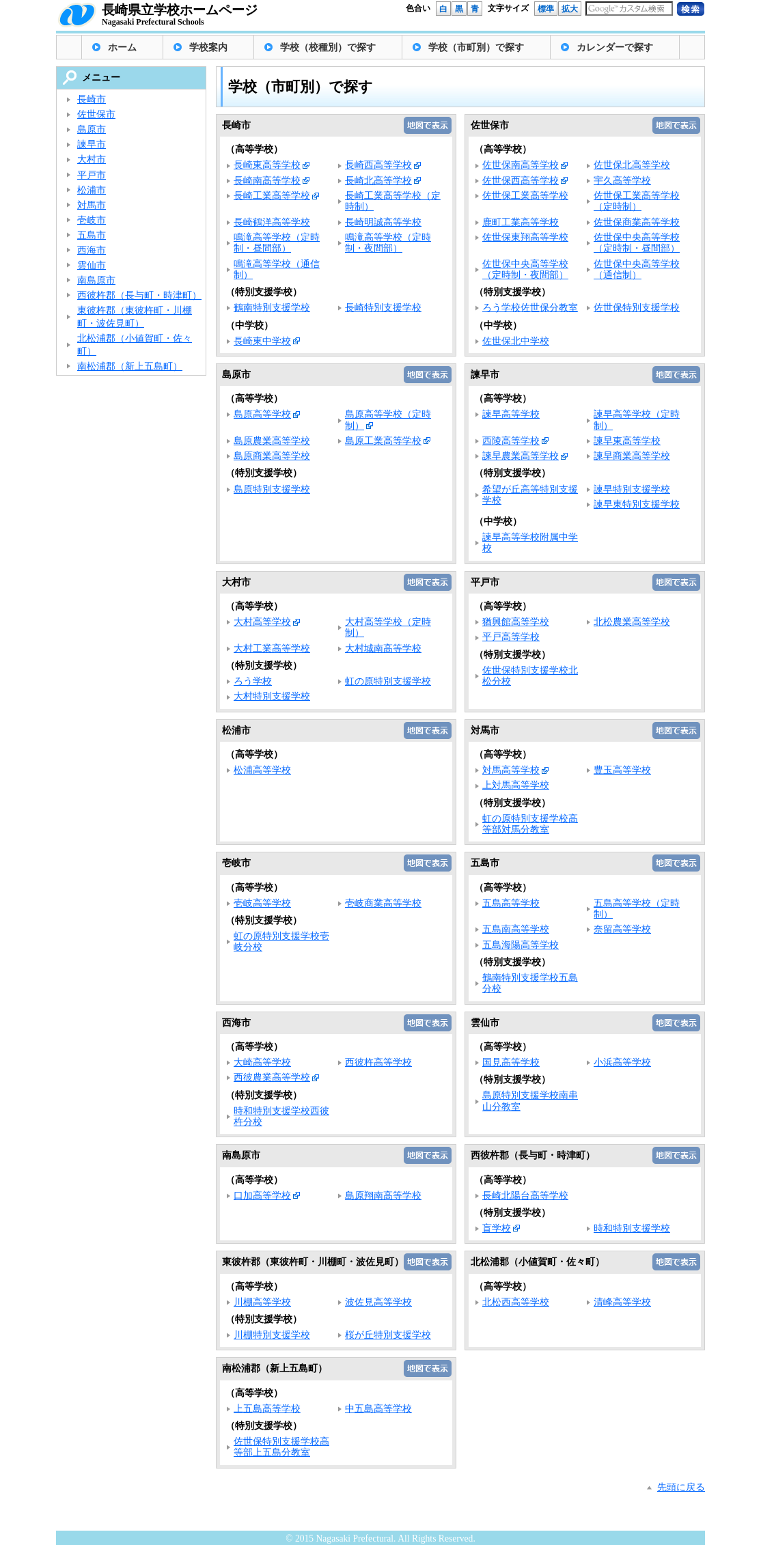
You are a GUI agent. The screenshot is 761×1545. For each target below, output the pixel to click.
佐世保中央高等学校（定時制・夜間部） (525, 269)
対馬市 (91, 205)
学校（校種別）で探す (328, 47)
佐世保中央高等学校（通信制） (637, 269)
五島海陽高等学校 (520, 945)
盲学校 (496, 1228)
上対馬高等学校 (515, 785)
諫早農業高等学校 (520, 456)
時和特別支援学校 (632, 1228)
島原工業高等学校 (383, 441)
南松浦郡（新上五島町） (129, 366)
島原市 (91, 129)
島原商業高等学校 (272, 456)
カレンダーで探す (615, 47)
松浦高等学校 (262, 770)
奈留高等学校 (622, 929)
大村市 (91, 159)
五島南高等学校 (515, 929)
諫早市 (91, 144)
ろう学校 (253, 681)
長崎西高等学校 (378, 165)
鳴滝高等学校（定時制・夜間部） (388, 242)
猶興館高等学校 (515, 622)
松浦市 (91, 190)
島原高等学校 (262, 414)
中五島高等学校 (378, 1409)
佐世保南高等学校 (520, 165)
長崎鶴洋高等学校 (272, 222)
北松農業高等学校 (632, 622)
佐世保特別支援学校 (637, 308)
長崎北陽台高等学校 (525, 1196)
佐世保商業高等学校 (637, 222)
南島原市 (96, 280)
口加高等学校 (262, 1196)
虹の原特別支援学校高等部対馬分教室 (530, 824)
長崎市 (91, 99)
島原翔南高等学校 (383, 1196)
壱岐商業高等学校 (383, 903)
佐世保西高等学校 (520, 181)
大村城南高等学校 (383, 648)
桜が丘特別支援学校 (388, 1335)
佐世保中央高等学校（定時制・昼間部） (637, 242)
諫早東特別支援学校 (637, 504)
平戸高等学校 (511, 637)
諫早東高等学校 (627, 441)
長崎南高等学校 (267, 181)
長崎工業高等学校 (272, 196)
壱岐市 (91, 220)
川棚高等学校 (262, 1302)
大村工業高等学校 (272, 648)
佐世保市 (96, 114)
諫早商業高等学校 (632, 456)
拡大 (570, 9)
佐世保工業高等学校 (525, 196)
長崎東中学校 (262, 341)
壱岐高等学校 (262, 903)
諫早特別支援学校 (632, 489)
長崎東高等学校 (267, 165)
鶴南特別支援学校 (272, 308)
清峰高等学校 (622, 1302)
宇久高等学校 (622, 181)
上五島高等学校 (267, 1409)
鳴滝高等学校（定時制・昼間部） (277, 242)
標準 (546, 9)
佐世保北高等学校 (632, 165)
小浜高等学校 (622, 1062)
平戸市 (91, 175)
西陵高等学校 (511, 441)
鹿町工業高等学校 (520, 222)
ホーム (122, 47)
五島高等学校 (511, 903)
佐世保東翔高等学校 (525, 237)
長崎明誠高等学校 (383, 222)
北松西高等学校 (515, 1302)
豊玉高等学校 (622, 770)
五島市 (91, 235)
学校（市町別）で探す (476, 47)
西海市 (91, 250)
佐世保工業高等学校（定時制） (637, 201)
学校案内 (208, 47)
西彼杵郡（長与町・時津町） (139, 295)
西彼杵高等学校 (378, 1062)
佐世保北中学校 (515, 341)
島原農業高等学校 (272, 441)
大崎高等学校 (262, 1062)
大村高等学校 (262, 622)
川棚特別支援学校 (272, 1335)
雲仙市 (91, 265)
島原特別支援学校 (272, 489)
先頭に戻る (681, 1487)
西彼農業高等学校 (272, 1077)
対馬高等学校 (511, 770)
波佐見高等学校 (378, 1302)
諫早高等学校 (511, 414)
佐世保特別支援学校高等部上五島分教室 (281, 1447)
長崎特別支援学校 (383, 308)
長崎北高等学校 (378, 181)
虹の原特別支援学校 (388, 681)
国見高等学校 (511, 1062)
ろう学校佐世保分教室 (530, 308)
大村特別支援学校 (272, 696)
